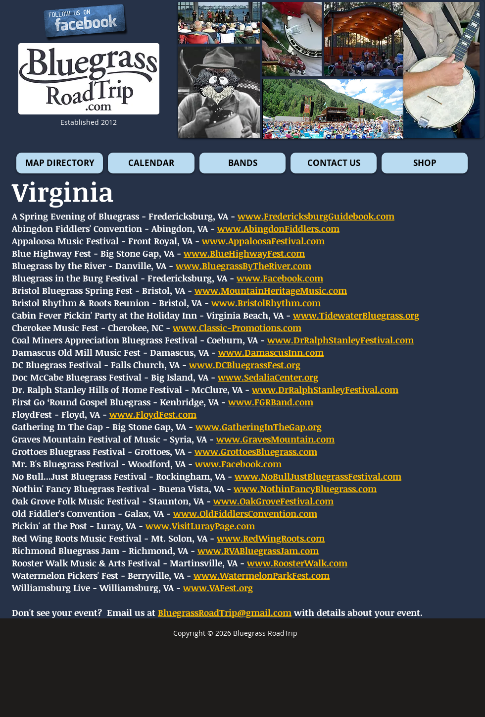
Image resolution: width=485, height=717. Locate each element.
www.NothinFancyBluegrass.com (305, 489)
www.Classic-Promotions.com (237, 327)
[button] (441, 70)
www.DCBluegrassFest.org (244, 365)
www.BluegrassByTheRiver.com (243, 266)
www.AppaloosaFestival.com (263, 241)
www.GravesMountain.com (275, 439)
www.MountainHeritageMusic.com (270, 290)
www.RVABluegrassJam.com (258, 550)
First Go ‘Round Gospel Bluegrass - (84, 402)
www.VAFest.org (218, 588)
